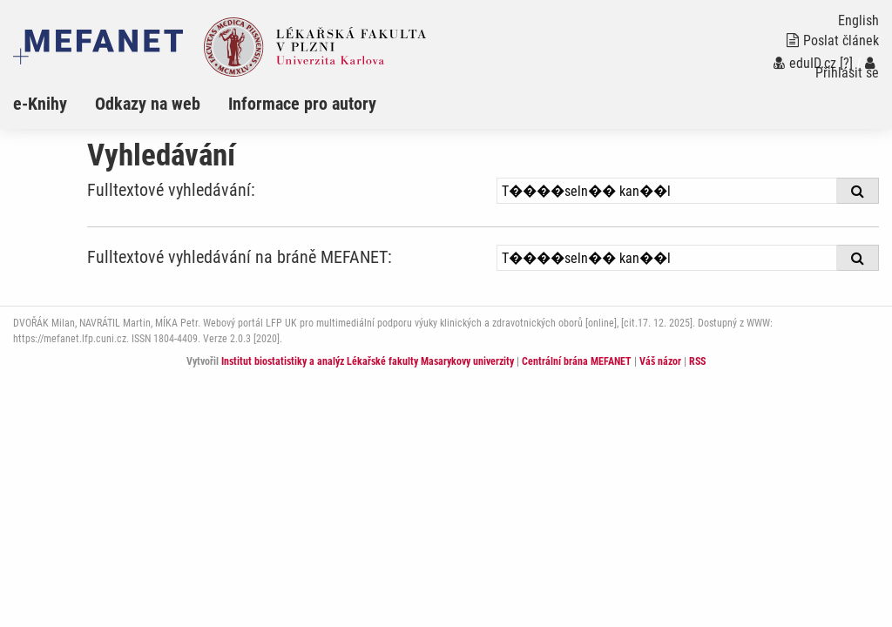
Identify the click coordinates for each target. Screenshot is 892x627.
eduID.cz (805, 63)
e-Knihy (40, 103)
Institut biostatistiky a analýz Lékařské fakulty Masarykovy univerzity (367, 361)
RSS (697, 361)
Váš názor (660, 361)
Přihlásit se (847, 68)
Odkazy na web (147, 103)
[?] (846, 63)
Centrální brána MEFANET (577, 361)
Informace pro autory (302, 103)
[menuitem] (54, 103)
